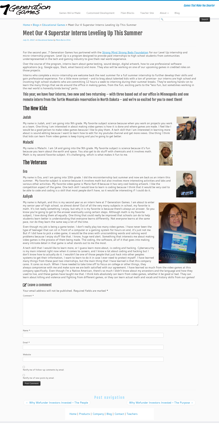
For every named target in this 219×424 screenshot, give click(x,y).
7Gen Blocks (127, 13)
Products (84, 414)
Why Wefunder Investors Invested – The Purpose (161, 402)
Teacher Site (147, 13)
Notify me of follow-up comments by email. (43, 369)
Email (26, 342)
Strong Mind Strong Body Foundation (125, 52)
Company (98, 414)
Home (26, 25)
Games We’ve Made (69, 13)
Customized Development (100, 13)
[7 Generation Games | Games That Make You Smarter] (25, 9)
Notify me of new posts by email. (38, 377)
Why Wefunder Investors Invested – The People (57, 402)
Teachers (132, 414)
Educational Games (53, 25)
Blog (177, 13)
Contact (119, 414)
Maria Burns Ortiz (63, 40)
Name (26, 330)
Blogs (36, 25)
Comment (28, 295)
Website (27, 354)
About (164, 13)
